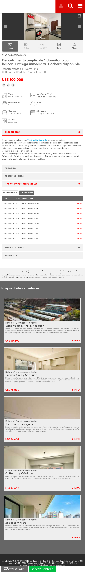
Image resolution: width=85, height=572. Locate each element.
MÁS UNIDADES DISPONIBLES (21, 184)
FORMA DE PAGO (14, 248)
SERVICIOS (11, 255)
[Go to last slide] (5, 26)
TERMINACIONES (14, 176)
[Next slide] (79, 26)
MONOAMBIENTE (10, 193)
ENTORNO (10, 168)
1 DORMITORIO (26, 193)
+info (79, 203)
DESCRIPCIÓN (13, 132)
